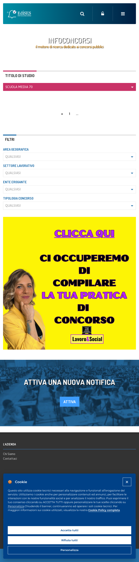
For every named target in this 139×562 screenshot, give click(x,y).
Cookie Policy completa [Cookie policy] (104, 510)
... (77, 114)
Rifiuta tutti (69, 540)
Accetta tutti (70, 530)
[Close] (127, 482)
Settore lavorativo (18, 166)
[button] (69, 87)
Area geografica (16, 149)
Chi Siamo (9, 454)
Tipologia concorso (18, 198)
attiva (69, 401)
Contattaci (10, 458)
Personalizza (16, 506)
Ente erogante (15, 182)
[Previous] (62, 113)
